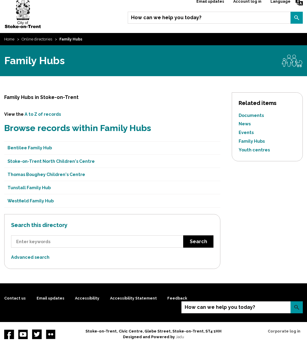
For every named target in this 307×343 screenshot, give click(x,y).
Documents (251, 115)
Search (297, 18)
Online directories (37, 39)
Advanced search (30, 257)
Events (246, 132)
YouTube (23, 334)
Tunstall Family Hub (29, 187)
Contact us (15, 298)
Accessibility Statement (133, 298)
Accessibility (87, 298)
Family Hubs (252, 141)
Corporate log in (284, 331)
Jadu (180, 337)
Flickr (50, 334)
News (245, 123)
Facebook (9, 334)
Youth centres (254, 149)
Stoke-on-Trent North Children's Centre (51, 161)
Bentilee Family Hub (29, 147)
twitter (37, 334)
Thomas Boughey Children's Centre (46, 174)
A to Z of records (43, 114)
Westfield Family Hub (30, 200)
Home (9, 39)
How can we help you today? (166, 17)
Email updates (50, 298)
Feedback (177, 298)
